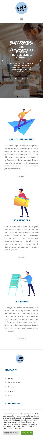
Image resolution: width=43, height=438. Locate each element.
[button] (21, 19)
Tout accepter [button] (27, 433)
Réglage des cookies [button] (11, 433)
